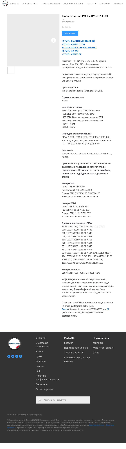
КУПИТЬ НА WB (70, 51)
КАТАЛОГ (14, 3)
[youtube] (12, 356)
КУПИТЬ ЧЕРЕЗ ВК (71, 54)
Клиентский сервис (103, 347)
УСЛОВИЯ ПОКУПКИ (73, 3)
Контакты (98, 343)
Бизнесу (40, 366)
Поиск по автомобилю (76, 347)
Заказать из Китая (74, 352)
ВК (108, 309)
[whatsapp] (20, 356)
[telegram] (16, 356)
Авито (65, 309)
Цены (39, 356)
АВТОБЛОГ (118, 3)
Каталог (68, 343)
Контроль (41, 361)
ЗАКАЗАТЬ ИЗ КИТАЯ (50, 3)
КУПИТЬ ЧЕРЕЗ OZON (73, 44)
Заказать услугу (44, 389)
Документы (42, 384)
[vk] (8, 356)
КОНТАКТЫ (104, 3)
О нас (96, 352)
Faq (38, 371)
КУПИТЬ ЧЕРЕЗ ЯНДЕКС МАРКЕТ (79, 48)
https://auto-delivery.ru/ (97, 421)
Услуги (39, 351)
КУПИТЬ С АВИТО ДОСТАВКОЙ (78, 41)
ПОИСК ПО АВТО (30, 3)
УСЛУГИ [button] (90, 3)
